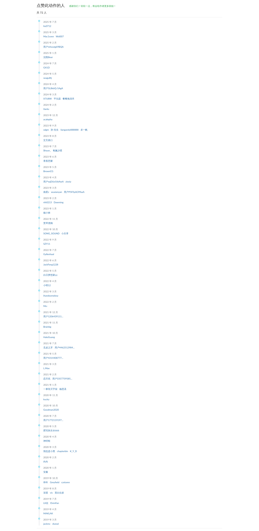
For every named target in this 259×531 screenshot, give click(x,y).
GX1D (46, 67)
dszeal (55, 523)
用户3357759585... (62, 378)
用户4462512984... (65, 347)
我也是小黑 (49, 451)
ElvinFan (54, 503)
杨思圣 (62, 389)
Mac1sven (48, 36)
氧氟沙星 (57, 150)
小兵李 (64, 233)
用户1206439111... (53, 316)
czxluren (65, 482)
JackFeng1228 (50, 264)
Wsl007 (60, 36)
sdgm (46, 129)
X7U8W (47, 98)
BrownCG (48, 171)
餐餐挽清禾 (68, 98)
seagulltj (47, 77)
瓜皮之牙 (48, 347)
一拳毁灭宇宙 (50, 389)
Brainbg (47, 326)
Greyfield (55, 482)
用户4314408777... (53, 357)
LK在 (46, 503)
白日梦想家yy (50, 274)
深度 (46, 492)
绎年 (46, 482)
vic (52, 492)
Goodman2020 (51, 409)
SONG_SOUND (51, 233)
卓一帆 (84, 129)
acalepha (47, 119)
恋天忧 (47, 378)
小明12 (47, 285)
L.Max (46, 368)
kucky (46, 399)
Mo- (45, 306)
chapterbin (63, 451)
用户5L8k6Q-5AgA (53, 88)
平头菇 (57, 98)
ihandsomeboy (50, 295)
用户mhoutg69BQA (53, 46)
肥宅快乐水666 (51, 430)
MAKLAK (48, 513)
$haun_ (47, 150)
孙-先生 (55, 129)
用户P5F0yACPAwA (74, 191)
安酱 (45, 471)
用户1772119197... (53, 420)
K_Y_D (73, 451)
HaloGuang (49, 337)
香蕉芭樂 (48, 160)
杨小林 (46, 212)
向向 (45, 461)
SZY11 (46, 243)
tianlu (46, 109)
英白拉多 (59, 492)
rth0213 (47, 202)
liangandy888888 (70, 129)
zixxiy (68, 181)
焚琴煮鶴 (48, 223)
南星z (46, 191)
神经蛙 (46, 440)
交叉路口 (48, 140)
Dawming (58, 202)
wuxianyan (57, 191)
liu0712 (47, 26)
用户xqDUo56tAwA (53, 181)
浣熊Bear (48, 57)
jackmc (47, 523)
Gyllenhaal (48, 254)
